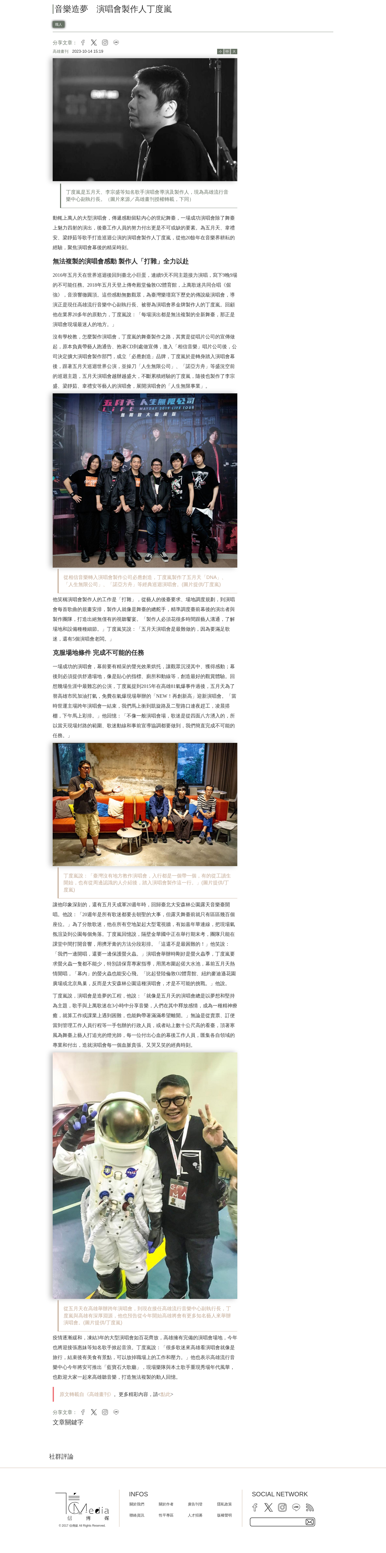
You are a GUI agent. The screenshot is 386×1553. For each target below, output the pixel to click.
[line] (296, 1507)
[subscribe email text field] (282, 1522)
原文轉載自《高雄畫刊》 (87, 1394)
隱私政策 (224, 1504)
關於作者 (166, 1504)
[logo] (82, 1506)
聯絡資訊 (136, 1515)
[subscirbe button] (310, 1522)
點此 (166, 1394)
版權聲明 (224, 1515)
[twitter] (268, 1507)
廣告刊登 (195, 1504)
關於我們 (136, 1504)
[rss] (310, 1507)
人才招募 (195, 1515)
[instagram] (282, 1507)
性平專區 (166, 1515)
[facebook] (255, 1507)
